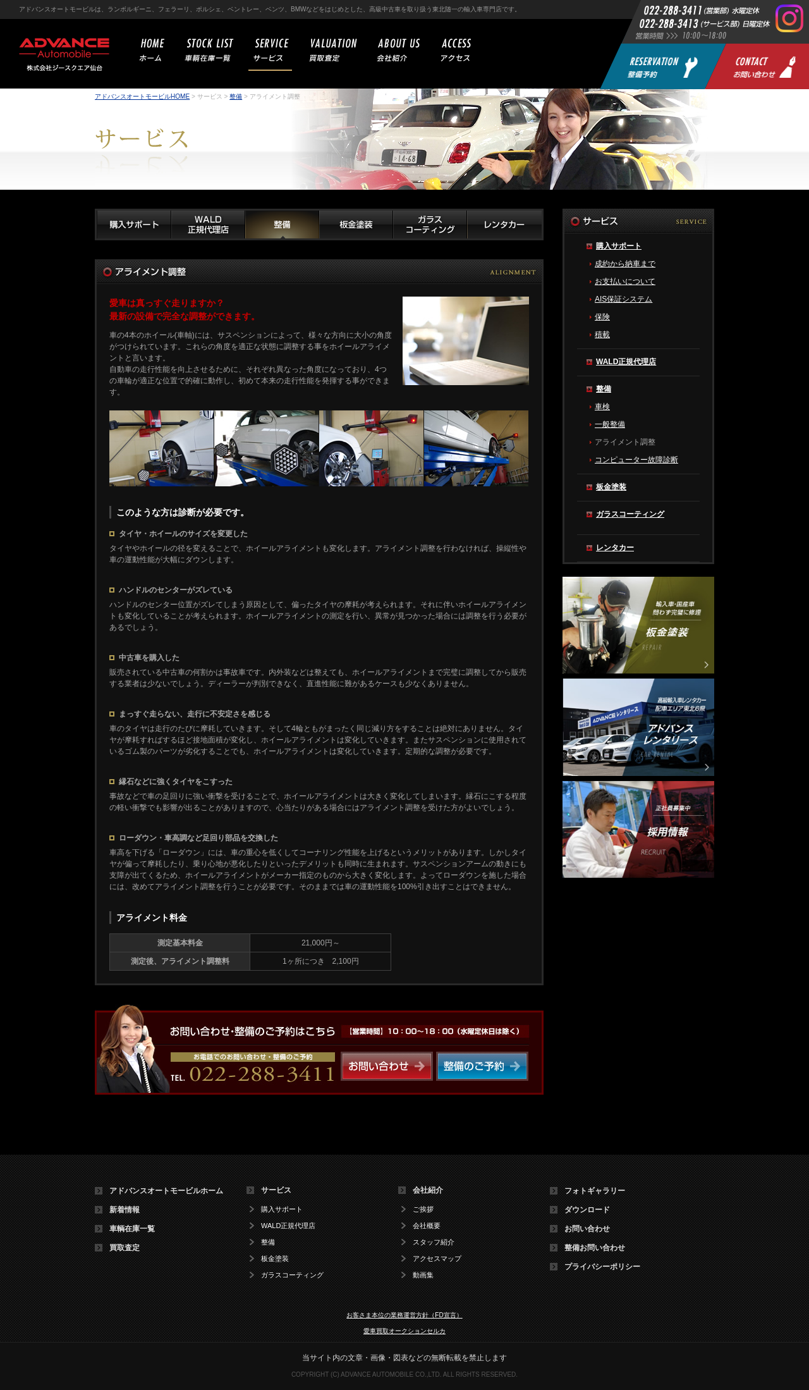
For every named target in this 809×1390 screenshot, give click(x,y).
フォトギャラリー (594, 1191)
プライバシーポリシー (602, 1266)
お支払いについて (625, 281)
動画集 (423, 1275)
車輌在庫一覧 (132, 1229)
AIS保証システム (623, 299)
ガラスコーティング (630, 514)
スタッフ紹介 (433, 1242)
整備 (235, 96)
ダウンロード (587, 1210)
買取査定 (124, 1248)
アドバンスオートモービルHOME (142, 96)
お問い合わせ (587, 1229)
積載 (602, 334)
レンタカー (615, 547)
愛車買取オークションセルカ (404, 1330)
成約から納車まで (625, 263)
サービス (276, 1190)
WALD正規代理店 (626, 361)
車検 (602, 406)
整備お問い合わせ (594, 1248)
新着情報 (124, 1210)
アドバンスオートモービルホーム (166, 1191)
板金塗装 (611, 487)
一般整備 (610, 424)
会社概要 (427, 1225)
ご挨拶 (423, 1209)
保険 (602, 316)
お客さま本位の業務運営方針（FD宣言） (404, 1315)
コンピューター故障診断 (636, 459)
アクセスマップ (437, 1258)
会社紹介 (428, 1190)
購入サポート (619, 246)
